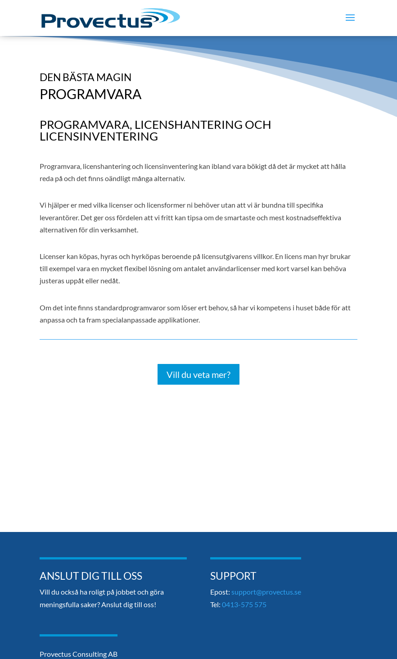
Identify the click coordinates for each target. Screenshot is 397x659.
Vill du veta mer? (198, 374)
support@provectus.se (266, 591)
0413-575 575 (244, 604)
